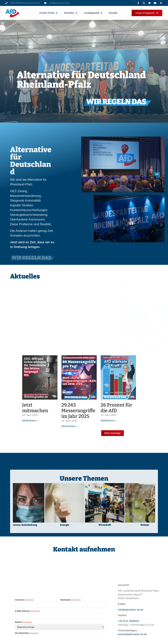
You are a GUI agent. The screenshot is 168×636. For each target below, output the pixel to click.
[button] (6, 630)
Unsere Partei (48, 13)
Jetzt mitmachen (120, 408)
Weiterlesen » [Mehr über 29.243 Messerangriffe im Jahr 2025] (154, 426)
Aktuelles (70, 13)
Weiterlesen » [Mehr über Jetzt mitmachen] (115, 420)
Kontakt (113, 12)
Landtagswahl (93, 13)
